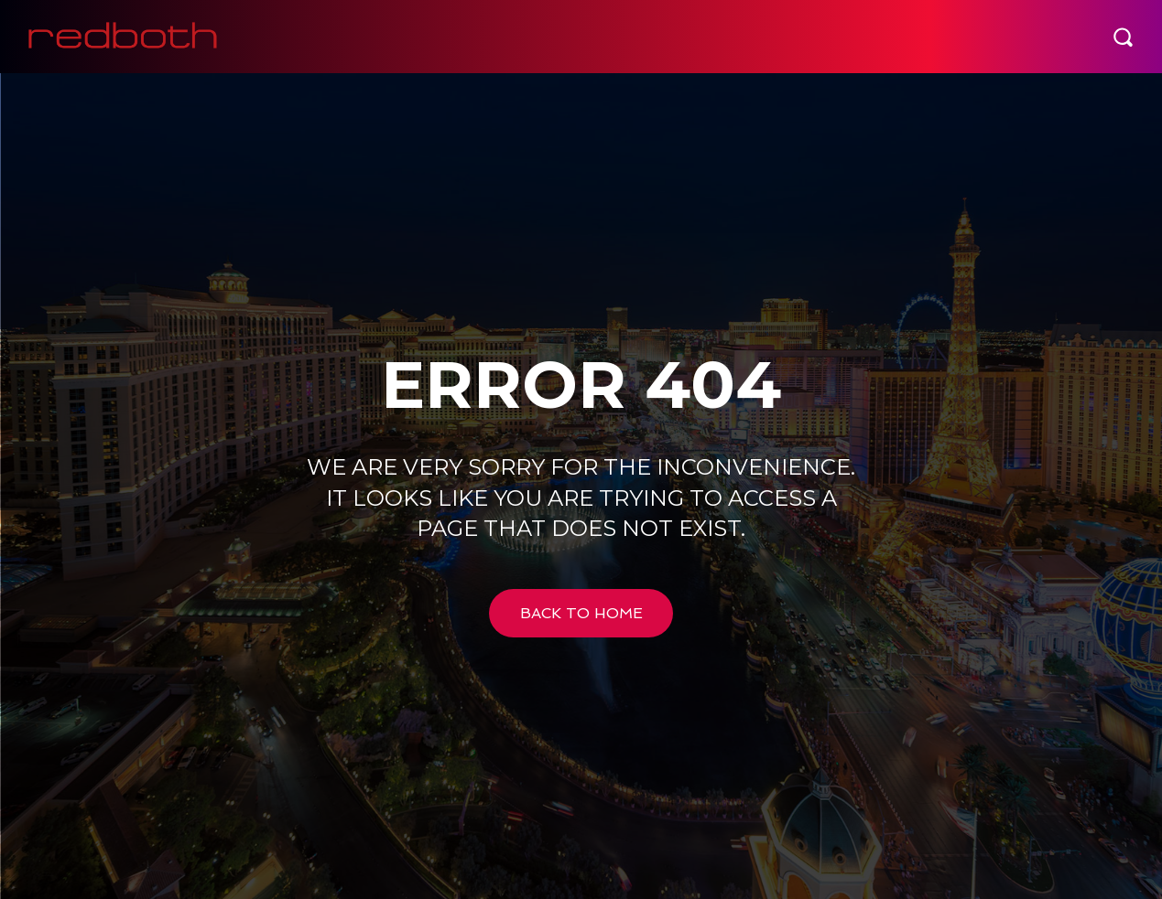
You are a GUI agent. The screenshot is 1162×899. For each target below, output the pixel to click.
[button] (1122, 36)
